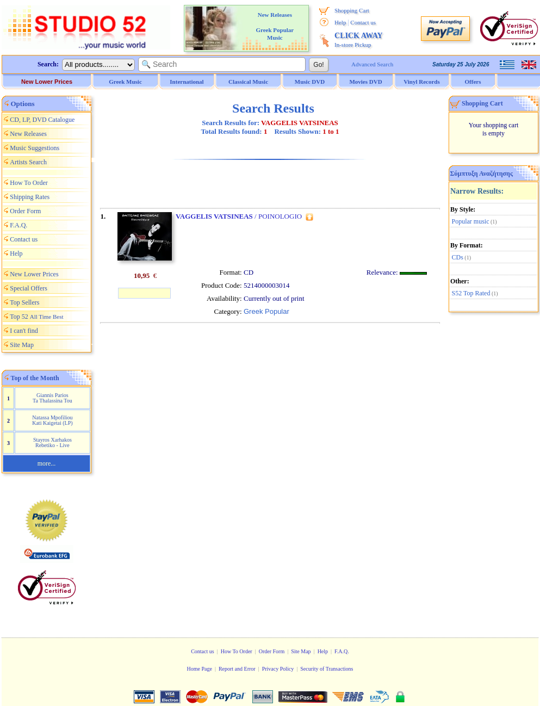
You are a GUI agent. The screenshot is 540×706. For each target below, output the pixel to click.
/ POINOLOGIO (239, 216)
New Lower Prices (46, 81)
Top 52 (36, 316)
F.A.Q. (18, 225)
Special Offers (28, 288)
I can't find (24, 331)
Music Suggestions (34, 148)
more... (47, 463)
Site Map (22, 345)
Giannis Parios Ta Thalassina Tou (52, 398)
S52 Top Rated (471, 293)
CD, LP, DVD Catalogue (42, 119)
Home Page (199, 669)
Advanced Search (372, 64)
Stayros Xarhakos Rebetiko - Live (52, 442)
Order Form (25, 211)
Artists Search (28, 162)
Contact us (363, 22)
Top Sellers (24, 302)
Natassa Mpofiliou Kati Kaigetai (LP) (52, 420)
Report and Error (237, 669)
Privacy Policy (278, 669)
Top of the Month (35, 378)
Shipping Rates (29, 197)
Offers (473, 81)
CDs (457, 257)
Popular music (470, 221)
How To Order (29, 183)
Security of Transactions (326, 669)
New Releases (28, 134)
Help (340, 22)
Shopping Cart (351, 10)
